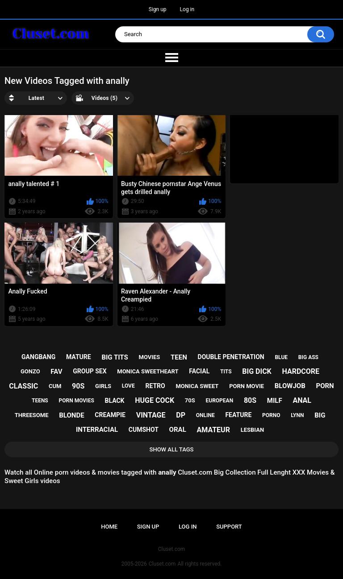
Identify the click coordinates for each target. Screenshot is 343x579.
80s (250, 400)
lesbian (252, 429)
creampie (110, 414)
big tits (114, 357)
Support (229, 526)
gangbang (38, 356)
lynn (297, 415)
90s (78, 386)
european (220, 400)
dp (180, 415)
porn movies (76, 400)
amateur (213, 430)
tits (226, 371)
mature (78, 356)
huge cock (154, 400)
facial (199, 371)
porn (325, 386)
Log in (187, 9)
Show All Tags (172, 449)
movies (149, 357)
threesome (32, 415)
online (205, 415)
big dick (257, 371)
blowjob (290, 386)
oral (177, 430)
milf (274, 401)
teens (40, 400)
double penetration (231, 356)
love (128, 386)
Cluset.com (162, 564)
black (115, 400)
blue (281, 357)
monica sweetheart (147, 371)
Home (109, 526)
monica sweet (197, 386)
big (319, 415)
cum (55, 386)
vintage (151, 415)
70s (190, 400)
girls (103, 386)
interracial (97, 430)
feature (238, 414)
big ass (308, 357)
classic (23, 386)
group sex (89, 371)
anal (302, 400)
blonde (71, 415)
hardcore (301, 371)
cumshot (144, 429)
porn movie (246, 386)
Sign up (158, 9)
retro (155, 385)
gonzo (30, 371)
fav (56, 372)
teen (179, 357)
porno (271, 415)
